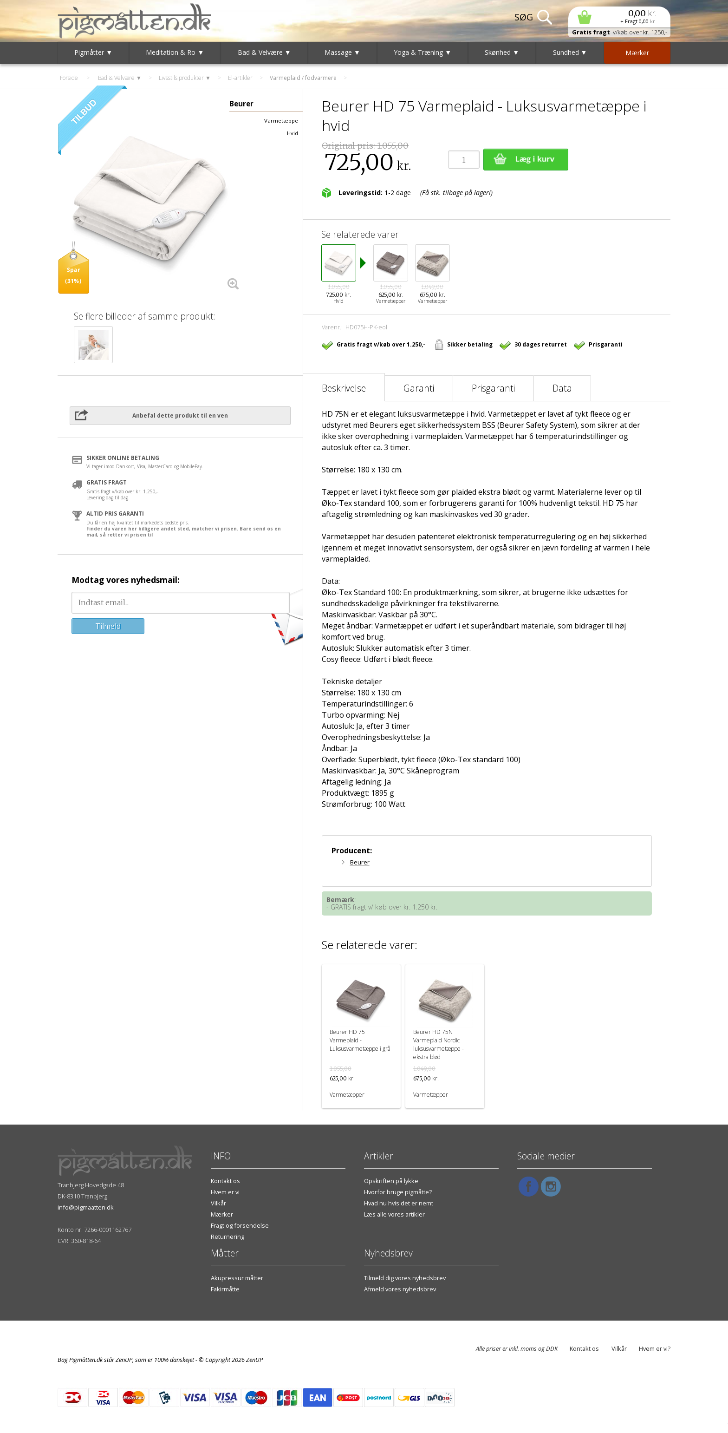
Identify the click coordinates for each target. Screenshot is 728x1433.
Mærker (222, 1214)
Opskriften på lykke (391, 1181)
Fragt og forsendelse (240, 1225)
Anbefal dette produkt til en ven (180, 415)
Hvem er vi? (654, 1348)
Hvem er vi (225, 1192)
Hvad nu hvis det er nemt (398, 1203)
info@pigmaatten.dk (86, 1207)
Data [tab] (562, 388)
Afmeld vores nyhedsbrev (400, 1289)
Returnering (227, 1236)
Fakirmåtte (225, 1289)
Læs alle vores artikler (394, 1214)
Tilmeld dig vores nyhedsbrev (405, 1278)
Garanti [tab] (418, 388)
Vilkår (218, 1203)
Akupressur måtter (237, 1278)
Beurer (360, 862)
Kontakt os (225, 1181)
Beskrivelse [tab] (344, 388)
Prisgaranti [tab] (493, 388)
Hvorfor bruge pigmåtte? (398, 1192)
